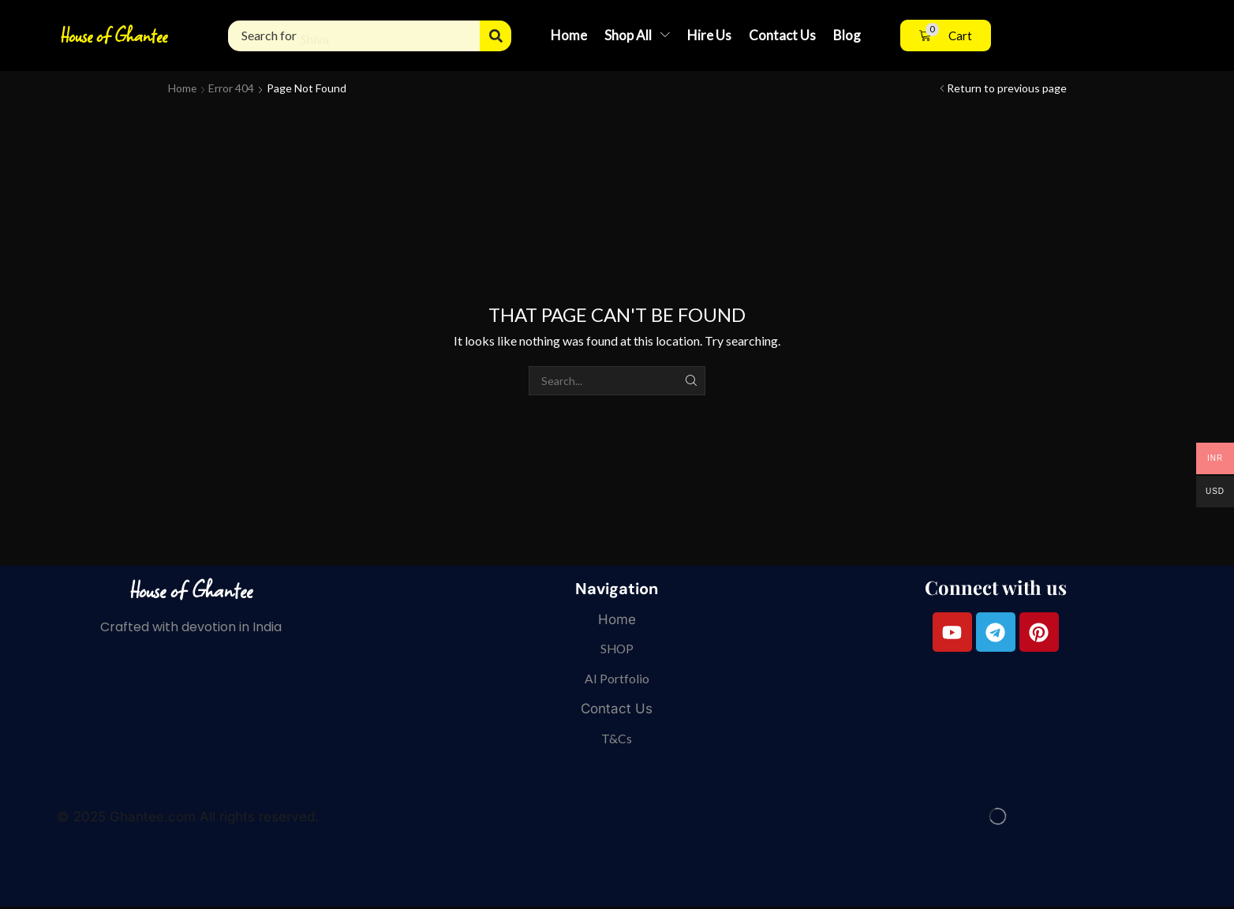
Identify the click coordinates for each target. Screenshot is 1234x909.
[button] (945, 36)
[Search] (495, 36)
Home (182, 88)
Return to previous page (1007, 88)
